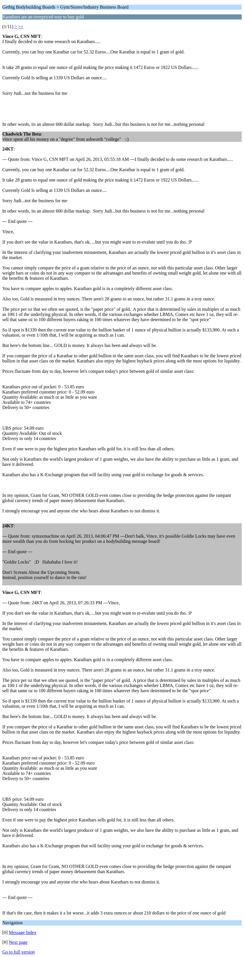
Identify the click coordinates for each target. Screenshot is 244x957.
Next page (18, 942)
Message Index (22, 932)
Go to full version (18, 952)
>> (21, 26)
